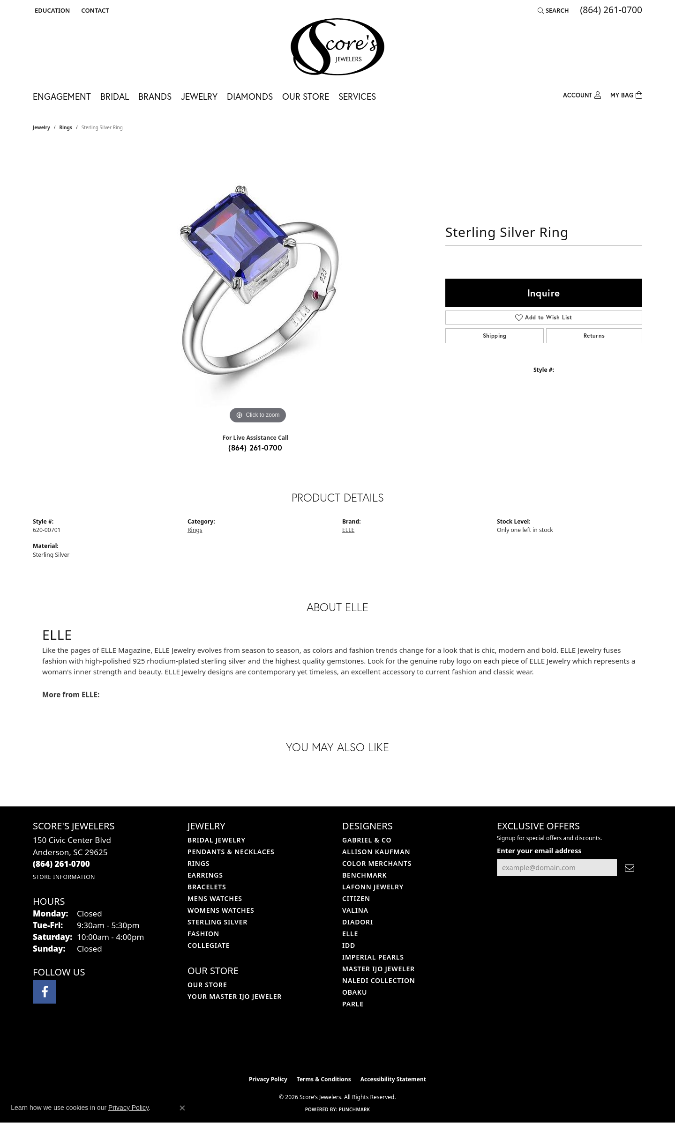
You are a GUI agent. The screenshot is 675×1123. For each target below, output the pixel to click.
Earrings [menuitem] (205, 875)
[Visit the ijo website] (314, 1047)
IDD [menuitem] (348, 945)
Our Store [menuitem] (207, 984)
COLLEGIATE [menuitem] (209, 945)
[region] (257, 285)
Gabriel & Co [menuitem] (366, 839)
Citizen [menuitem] (356, 898)
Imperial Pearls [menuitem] (373, 957)
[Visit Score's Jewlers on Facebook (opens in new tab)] (44, 992)
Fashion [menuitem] (203, 933)
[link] (94, 10)
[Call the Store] (61, 863)
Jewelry (199, 96)
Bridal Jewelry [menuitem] (217, 839)
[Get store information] (64, 877)
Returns (594, 335)
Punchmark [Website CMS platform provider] (354, 1109)
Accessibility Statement (393, 1079)
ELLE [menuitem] (350, 933)
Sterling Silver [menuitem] (218, 921)
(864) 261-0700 (255, 447)
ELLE (348, 530)
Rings (66, 127)
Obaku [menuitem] (354, 992)
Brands (155, 96)
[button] (51, 10)
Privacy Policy (268, 1079)
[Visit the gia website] (359, 1047)
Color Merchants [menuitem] (377, 863)
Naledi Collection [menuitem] (378, 980)
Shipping (495, 335)
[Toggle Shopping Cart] (626, 94)
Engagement (62, 96)
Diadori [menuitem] (357, 921)
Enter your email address (539, 850)
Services (357, 96)
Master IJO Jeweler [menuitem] (378, 968)
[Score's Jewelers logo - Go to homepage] (337, 46)
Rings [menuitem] (199, 863)
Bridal (114, 96)
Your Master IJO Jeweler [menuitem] (235, 996)
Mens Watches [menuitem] (215, 898)
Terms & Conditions (324, 1079)
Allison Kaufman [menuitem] (376, 851)
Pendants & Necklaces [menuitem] (231, 851)
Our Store (305, 96)
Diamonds (250, 96)
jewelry (41, 127)
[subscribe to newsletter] (629, 867)
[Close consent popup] (182, 1108)
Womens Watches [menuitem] (221, 910)
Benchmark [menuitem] (364, 875)
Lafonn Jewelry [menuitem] (373, 886)
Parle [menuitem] (353, 1003)
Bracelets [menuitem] (207, 886)
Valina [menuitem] (355, 910)
